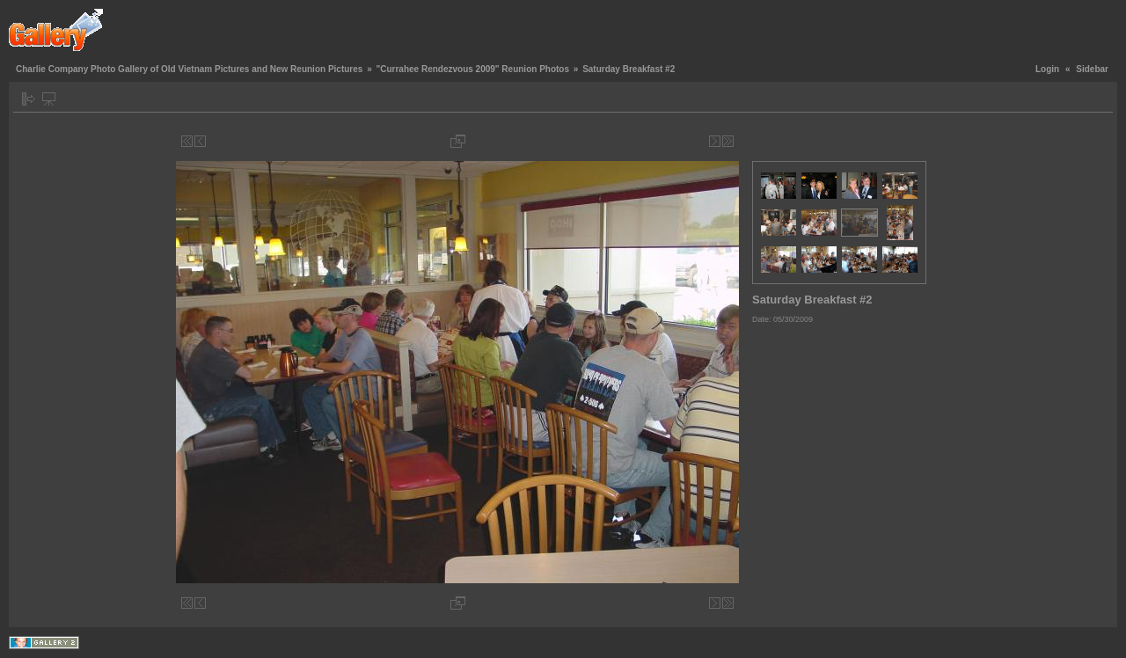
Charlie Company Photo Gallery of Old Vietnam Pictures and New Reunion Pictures (189, 69)
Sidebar (1092, 69)
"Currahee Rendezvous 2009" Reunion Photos (472, 69)
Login (1047, 69)
